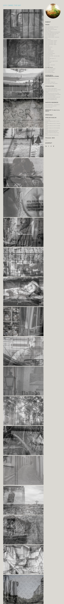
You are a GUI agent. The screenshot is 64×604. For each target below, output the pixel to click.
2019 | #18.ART (47, 80)
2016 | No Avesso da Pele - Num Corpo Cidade (52, 55)
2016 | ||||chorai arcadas (49, 54)
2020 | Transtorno (48, 30)
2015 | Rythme (47, 66)
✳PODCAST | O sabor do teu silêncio (52, 110)
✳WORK (47, 24)
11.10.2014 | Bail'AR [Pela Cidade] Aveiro (51, 131)
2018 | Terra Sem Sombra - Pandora (50, 41)
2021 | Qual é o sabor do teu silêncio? (51, 29)
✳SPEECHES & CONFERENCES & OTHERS (52, 76)
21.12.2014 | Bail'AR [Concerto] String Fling (51, 130)
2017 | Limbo (47, 45)
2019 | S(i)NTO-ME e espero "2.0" (50, 34)
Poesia (46, 140)
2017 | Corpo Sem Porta (49, 52)
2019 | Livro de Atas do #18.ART (50, 95)
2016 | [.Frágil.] (47, 59)
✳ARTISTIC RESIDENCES (51, 102)
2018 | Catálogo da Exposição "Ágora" (51, 98)
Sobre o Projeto (47, 119)
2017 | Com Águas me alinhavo (50, 53)
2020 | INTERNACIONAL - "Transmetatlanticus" (52, 104)
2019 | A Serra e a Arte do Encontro (50, 105)
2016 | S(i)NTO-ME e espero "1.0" (50, 58)
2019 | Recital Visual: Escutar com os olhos (52, 33)
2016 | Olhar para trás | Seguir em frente (51, 61)
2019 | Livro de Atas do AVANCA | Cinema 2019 (52, 97)
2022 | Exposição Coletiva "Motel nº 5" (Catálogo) (53, 89)
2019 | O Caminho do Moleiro (49, 35)
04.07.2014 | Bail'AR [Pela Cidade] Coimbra (51, 135)
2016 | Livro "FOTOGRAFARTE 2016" (51, 99)
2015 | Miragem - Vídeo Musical (50, 64)
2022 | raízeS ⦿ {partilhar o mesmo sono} (51, 26)
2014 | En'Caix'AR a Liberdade (49, 72)
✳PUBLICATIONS (49, 86)
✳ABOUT (48, 22)
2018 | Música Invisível (48, 47)
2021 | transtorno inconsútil (49, 28)
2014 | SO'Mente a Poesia (49, 71)
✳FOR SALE (48, 115)
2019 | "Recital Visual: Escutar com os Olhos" (52, 93)
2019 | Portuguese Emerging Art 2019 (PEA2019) (53, 94)
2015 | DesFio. (47, 63)
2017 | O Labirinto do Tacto (49, 50)
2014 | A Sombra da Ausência (49, 69)
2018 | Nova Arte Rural (48, 107)
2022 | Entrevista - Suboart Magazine (51, 88)
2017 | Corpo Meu (48, 48)
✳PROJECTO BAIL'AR (50, 117)
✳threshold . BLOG (50, 138)
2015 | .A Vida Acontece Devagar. (50, 68)
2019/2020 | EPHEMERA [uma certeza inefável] (52, 32)
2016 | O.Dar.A (47, 57)
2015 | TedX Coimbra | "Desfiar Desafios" (51, 83)
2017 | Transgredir (48, 49)
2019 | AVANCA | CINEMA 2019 (50, 82)
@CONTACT (48, 143)
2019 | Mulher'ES (48, 39)
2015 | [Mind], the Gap (49, 67)
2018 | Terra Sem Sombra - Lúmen (50, 43)
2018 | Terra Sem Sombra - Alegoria (50, 44)
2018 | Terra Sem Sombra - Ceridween (51, 40)
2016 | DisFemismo (48, 62)
